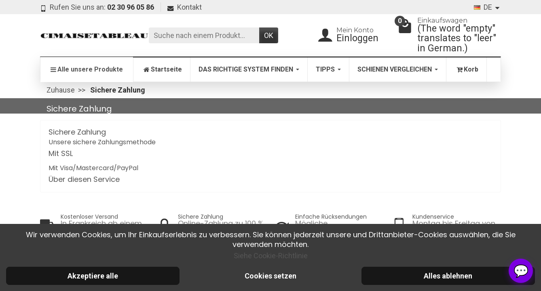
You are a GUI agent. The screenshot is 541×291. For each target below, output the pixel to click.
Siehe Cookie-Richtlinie (271, 255)
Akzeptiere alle (93, 276)
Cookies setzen (270, 276)
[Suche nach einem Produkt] (204, 35)
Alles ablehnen (448, 276)
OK (268, 35)
